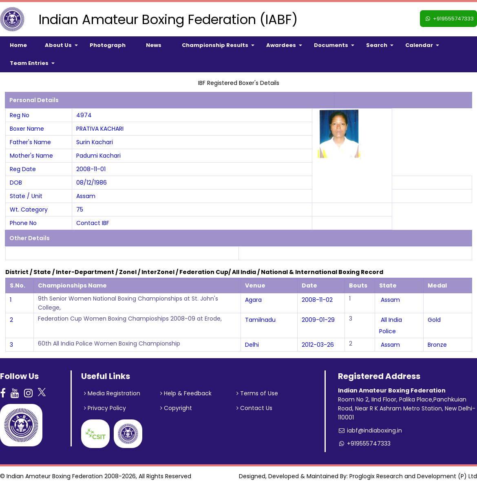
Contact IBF (92, 223)
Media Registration (112, 393)
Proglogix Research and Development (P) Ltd (413, 476)
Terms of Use (257, 393)
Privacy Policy (105, 408)
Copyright (176, 408)
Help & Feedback (186, 393)
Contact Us (254, 408)
